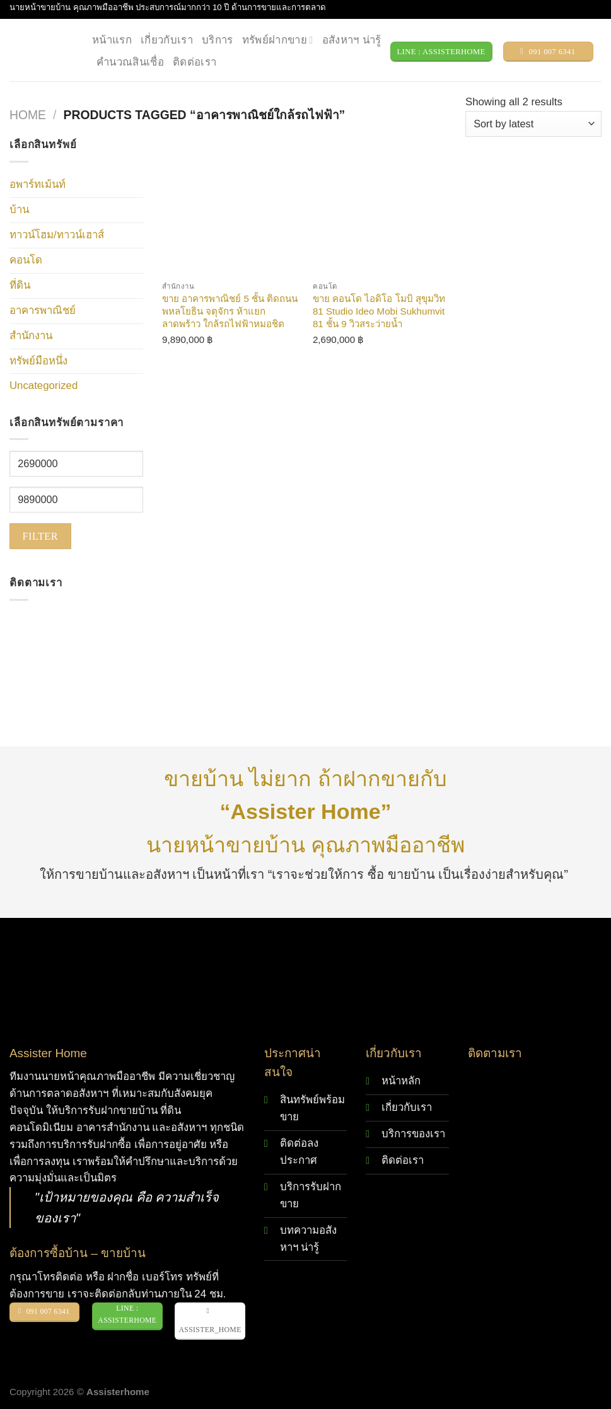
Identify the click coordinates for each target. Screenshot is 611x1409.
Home (27, 115)
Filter (41, 536)
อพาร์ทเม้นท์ (37, 184)
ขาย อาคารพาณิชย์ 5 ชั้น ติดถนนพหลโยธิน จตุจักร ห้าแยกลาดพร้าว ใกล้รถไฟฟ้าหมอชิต (230, 310)
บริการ (217, 40)
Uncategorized (43, 385)
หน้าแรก (112, 40)
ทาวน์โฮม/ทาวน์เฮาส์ (56, 235)
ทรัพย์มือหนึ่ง (38, 361)
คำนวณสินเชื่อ (130, 62)
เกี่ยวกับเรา (167, 40)
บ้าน (19, 210)
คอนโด (25, 260)
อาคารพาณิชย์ (42, 310)
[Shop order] (533, 124)
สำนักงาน (30, 336)
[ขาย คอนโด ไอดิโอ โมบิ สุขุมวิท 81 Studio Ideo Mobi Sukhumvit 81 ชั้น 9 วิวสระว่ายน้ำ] (382, 206)
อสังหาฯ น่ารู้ (351, 40)
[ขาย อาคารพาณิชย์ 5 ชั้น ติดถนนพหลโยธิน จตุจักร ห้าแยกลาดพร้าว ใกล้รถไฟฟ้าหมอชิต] (231, 206)
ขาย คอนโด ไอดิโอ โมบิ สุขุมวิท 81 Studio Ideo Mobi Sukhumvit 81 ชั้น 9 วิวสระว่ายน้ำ (379, 310)
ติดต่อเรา (194, 62)
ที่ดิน (19, 285)
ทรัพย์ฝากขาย (277, 40)
